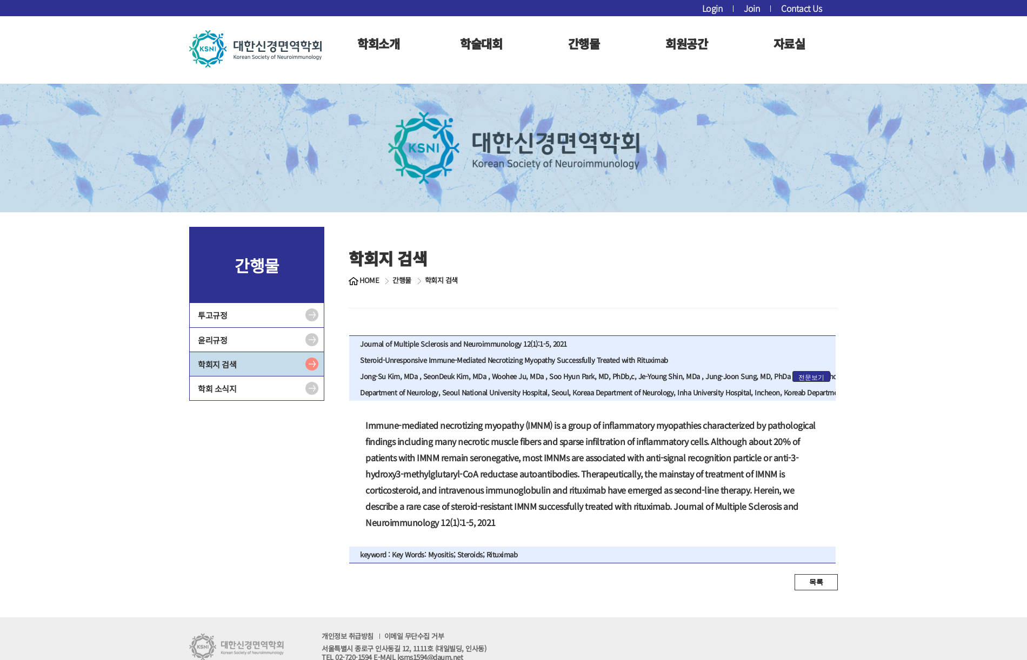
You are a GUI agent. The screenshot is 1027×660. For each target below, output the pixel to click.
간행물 (584, 43)
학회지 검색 (217, 364)
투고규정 (212, 315)
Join (751, 8)
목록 (816, 582)
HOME (369, 280)
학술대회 (481, 43)
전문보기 (811, 377)
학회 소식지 (217, 388)
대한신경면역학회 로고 (255, 49)
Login (712, 8)
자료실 (789, 43)
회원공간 (686, 43)
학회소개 (378, 43)
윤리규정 (212, 340)
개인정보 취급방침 (383, 636)
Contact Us (801, 8)
